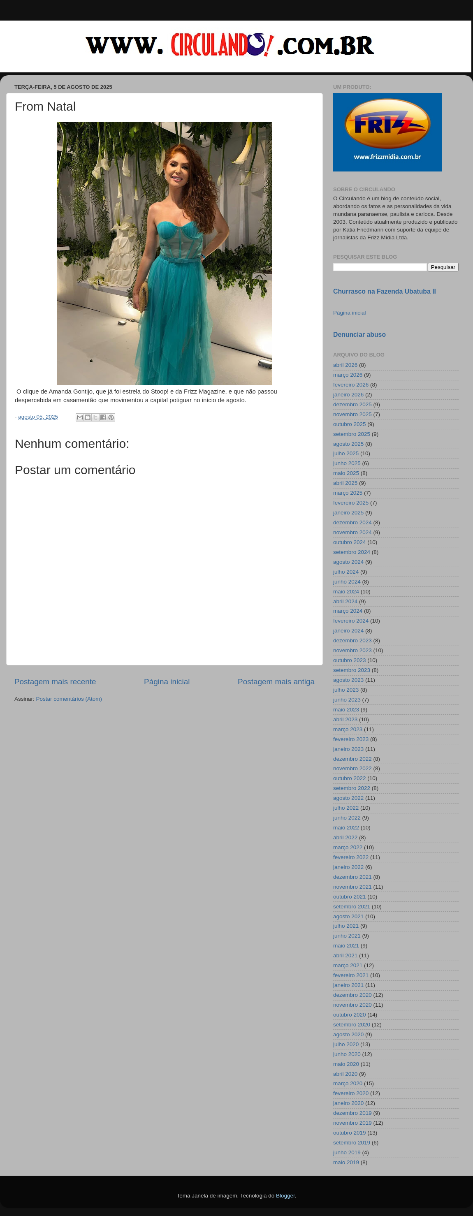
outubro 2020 (349, 1015)
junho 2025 (347, 463)
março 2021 (347, 965)
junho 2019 (347, 1152)
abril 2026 (345, 365)
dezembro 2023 (352, 640)
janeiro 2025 (348, 513)
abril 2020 (345, 1074)
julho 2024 (346, 572)
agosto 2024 (348, 562)
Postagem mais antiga (276, 681)
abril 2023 (345, 719)
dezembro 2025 (352, 404)
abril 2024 (345, 601)
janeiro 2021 (348, 985)
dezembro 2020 (352, 995)
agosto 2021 (348, 916)
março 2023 (347, 729)
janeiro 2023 (348, 749)
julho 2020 (346, 1044)
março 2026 (347, 375)
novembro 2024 (352, 532)
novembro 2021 (352, 887)
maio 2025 (346, 473)
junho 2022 (347, 818)
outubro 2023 (349, 660)
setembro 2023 (351, 670)
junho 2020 (347, 1054)
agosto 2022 (348, 798)
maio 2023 (346, 709)
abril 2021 (345, 955)
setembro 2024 (351, 552)
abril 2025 (345, 483)
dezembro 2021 (352, 877)
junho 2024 (347, 582)
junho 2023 (347, 700)
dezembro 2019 (352, 1113)
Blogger (285, 1196)
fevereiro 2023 (351, 739)
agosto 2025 (348, 444)
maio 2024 (346, 591)
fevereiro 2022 (351, 857)
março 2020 (347, 1083)
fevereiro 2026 (351, 385)
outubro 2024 (349, 542)
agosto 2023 (348, 680)
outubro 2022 (349, 778)
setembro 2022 (351, 788)
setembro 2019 (351, 1143)
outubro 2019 (349, 1133)
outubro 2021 (349, 897)
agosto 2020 (348, 1034)
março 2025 (347, 493)
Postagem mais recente (55, 681)
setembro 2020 (351, 1024)
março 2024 (347, 611)
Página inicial (167, 681)
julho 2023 (346, 690)
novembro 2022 (352, 768)
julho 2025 (346, 453)
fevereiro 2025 (351, 503)
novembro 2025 (352, 414)
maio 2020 (346, 1064)
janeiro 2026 (348, 394)
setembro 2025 (351, 434)
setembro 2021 (351, 906)
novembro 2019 (352, 1123)
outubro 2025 (349, 424)
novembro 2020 (352, 1005)
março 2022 (347, 847)
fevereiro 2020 (351, 1093)
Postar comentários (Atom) (69, 699)
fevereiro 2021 (351, 975)
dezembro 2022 (352, 759)
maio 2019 (346, 1162)
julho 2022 (346, 808)
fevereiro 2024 (351, 621)
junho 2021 (347, 936)
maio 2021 (346, 946)
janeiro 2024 (348, 631)
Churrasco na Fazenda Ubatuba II (384, 291)
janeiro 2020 (348, 1103)
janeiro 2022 (348, 867)
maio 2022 (346, 828)
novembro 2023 (352, 650)
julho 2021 (346, 926)
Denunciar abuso (359, 334)
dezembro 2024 (352, 522)
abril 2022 (345, 837)
